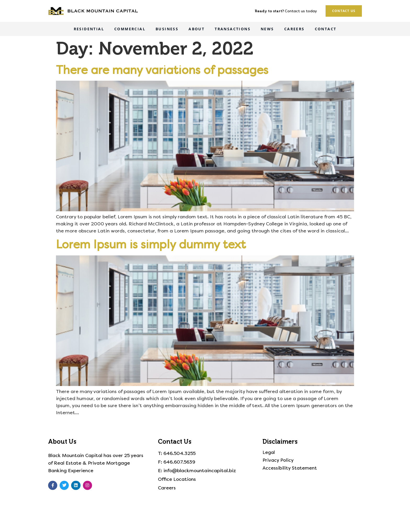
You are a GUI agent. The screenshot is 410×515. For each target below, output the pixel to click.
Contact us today (301, 11)
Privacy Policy (278, 460)
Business (167, 28)
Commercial (129, 28)
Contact (326, 28)
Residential (89, 28)
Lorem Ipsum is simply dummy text (151, 244)
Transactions (232, 28)
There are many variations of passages (162, 70)
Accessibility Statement (290, 468)
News (267, 28)
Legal (269, 452)
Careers (294, 28)
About (196, 28)
